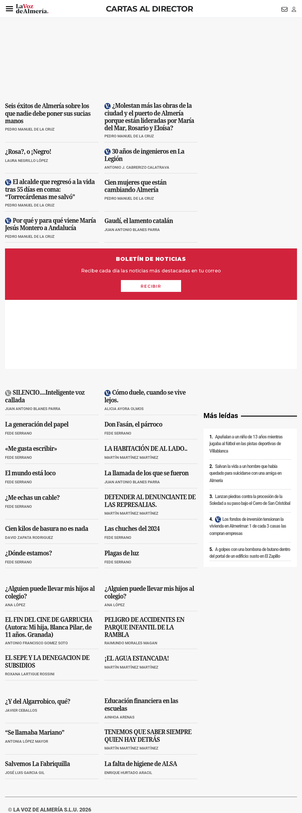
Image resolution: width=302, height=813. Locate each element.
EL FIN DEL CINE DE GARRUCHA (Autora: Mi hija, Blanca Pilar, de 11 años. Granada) (48, 558)
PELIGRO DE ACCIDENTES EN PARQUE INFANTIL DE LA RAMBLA (144, 558)
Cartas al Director (149, 9)
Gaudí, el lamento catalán (138, 220)
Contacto (218, 762)
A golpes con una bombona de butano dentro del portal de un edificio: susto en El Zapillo (249, 483)
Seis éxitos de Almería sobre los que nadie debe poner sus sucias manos (48, 113)
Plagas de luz (121, 483)
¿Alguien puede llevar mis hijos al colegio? (50, 523)
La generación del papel (36, 355)
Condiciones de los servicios (128, 762)
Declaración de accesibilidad (137, 772)
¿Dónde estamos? (28, 483)
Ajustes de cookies (94, 772)
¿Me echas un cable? (32, 428)
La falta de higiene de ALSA (140, 694)
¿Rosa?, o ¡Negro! (28, 151)
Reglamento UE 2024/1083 (29, 772)
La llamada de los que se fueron (146, 404)
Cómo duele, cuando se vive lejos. (145, 327)
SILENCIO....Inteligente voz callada (45, 327)
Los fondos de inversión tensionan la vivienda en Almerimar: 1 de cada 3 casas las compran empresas (247, 457)
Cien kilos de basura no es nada (46, 459)
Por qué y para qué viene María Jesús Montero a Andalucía (50, 224)
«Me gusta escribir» (31, 379)
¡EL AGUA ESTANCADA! (136, 589)
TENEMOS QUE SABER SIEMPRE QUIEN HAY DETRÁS (147, 666)
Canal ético (65, 772)
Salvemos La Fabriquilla (37, 694)
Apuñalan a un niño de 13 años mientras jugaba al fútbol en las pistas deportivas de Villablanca (246, 375)
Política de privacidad (48, 762)
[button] (9, 8)
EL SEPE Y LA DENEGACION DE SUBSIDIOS (47, 592)
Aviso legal (16, 762)
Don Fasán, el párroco (133, 355)
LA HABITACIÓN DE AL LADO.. (145, 379)
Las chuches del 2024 (132, 459)
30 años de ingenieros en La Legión (144, 154)
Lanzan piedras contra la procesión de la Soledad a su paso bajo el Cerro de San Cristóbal (249, 430)
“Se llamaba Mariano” (34, 663)
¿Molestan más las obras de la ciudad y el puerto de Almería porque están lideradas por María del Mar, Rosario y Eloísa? (149, 117)
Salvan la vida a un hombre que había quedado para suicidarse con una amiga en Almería (245, 404)
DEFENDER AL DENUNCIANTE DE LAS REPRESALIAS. (150, 431)
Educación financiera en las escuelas (141, 635)
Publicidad (239, 762)
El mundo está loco (30, 404)
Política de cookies (85, 762)
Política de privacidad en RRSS (181, 762)
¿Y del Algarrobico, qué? (37, 632)
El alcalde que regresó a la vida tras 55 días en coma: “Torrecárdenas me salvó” (50, 189)
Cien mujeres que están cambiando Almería (135, 186)
